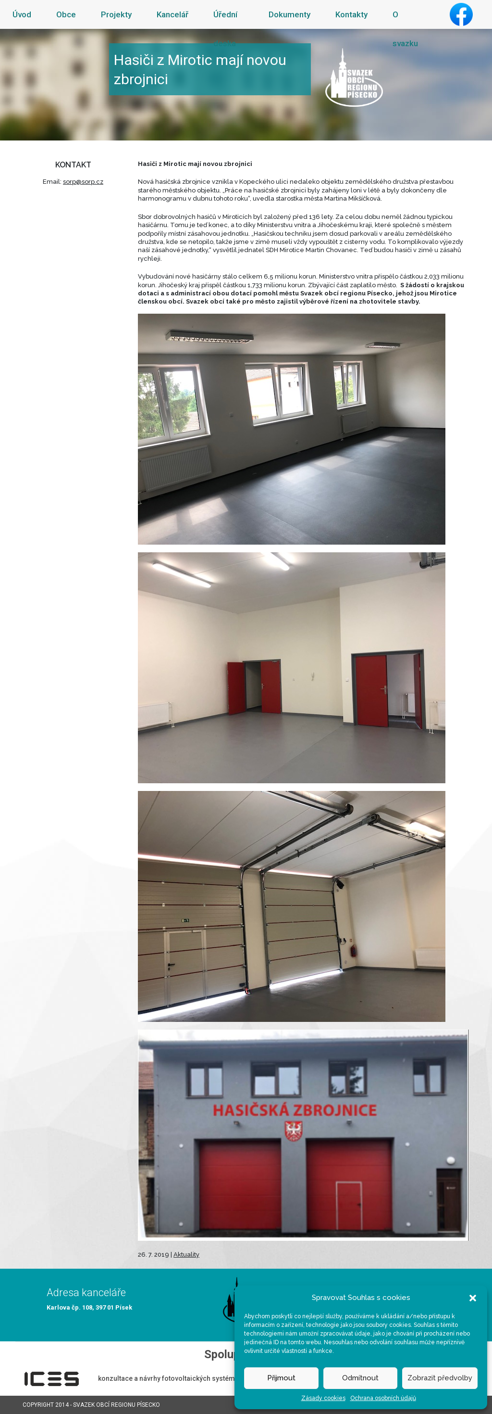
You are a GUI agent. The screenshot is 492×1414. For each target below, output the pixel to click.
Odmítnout (360, 1378)
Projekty (116, 14)
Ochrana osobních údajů (383, 1398)
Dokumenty (289, 14)
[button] (473, 1297)
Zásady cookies (323, 1398)
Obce (66, 14)
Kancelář (172, 14)
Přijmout (281, 1378)
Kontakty (351, 14)
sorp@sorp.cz (83, 181)
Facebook (461, 14)
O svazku (405, 29)
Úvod (21, 14)
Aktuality (186, 1254)
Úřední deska (225, 29)
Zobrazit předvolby (439, 1378)
